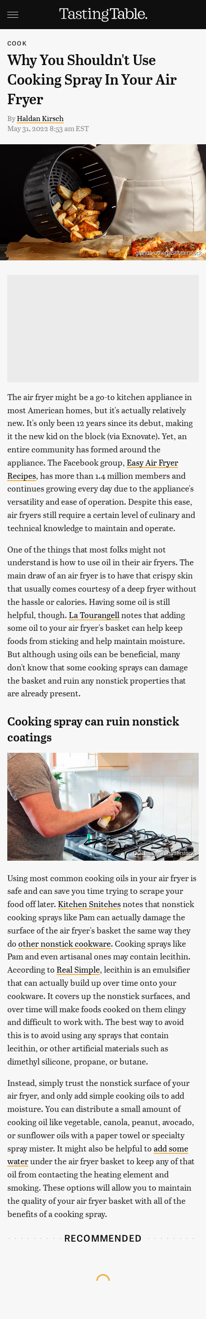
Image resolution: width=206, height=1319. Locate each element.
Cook (17, 43)
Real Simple (78, 969)
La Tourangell (94, 614)
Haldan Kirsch (40, 118)
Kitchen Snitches (89, 903)
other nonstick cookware (64, 943)
